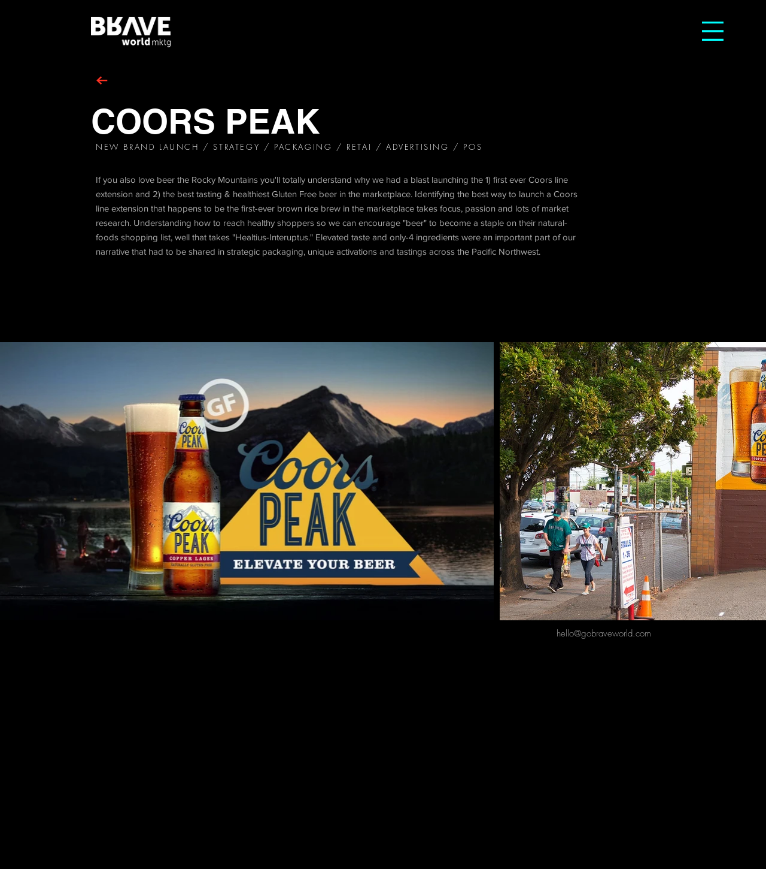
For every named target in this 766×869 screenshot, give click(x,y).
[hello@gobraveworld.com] (603, 633)
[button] (713, 31)
